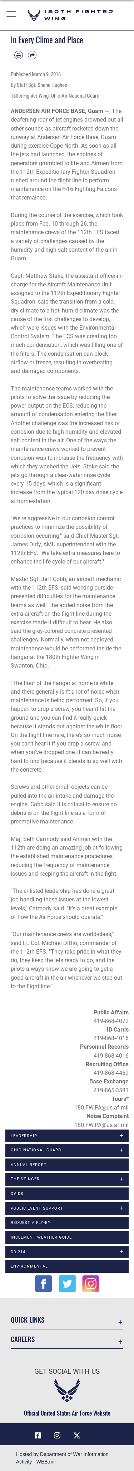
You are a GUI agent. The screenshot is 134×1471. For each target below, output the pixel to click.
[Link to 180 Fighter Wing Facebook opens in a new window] (38, 1435)
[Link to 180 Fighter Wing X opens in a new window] (76, 1435)
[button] (11, 15)
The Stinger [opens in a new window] (25, 1179)
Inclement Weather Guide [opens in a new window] (41, 1237)
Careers (23, 1339)
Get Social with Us (67, 1371)
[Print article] (18, 55)
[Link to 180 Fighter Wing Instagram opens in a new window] (57, 1435)
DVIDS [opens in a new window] (17, 1193)
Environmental (29, 1266)
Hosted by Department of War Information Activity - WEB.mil (62, 1458)
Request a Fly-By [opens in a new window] (31, 1222)
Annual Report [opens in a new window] (29, 1164)
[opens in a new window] (96, 1432)
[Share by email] (32, 55)
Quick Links (27, 1319)
